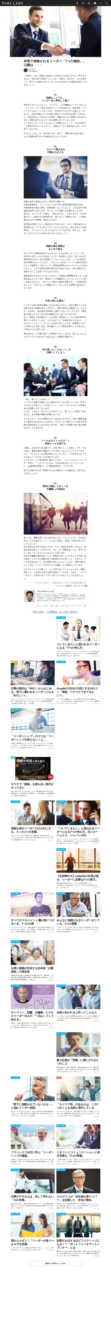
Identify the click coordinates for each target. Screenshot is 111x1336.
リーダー (72, 606)
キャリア (39, 606)
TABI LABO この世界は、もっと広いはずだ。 (55, 612)
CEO (85, 606)
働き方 (57, 606)
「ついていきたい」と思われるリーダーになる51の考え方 (59, 583)
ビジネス (46, 606)
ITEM (13, 758)
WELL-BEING (61, 618)
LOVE (58, 1078)
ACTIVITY (14, 662)
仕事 (62, 606)
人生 (67, 606)
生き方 (51, 606)
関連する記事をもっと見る (55, 1264)
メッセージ (79, 606)
